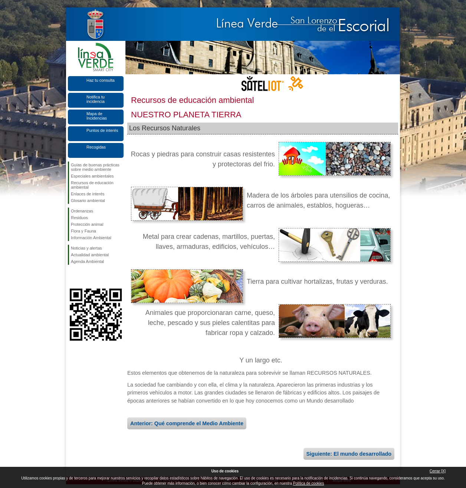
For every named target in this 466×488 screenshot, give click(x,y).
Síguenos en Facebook (72, 276)
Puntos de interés (102, 130)
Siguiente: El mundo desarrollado (348, 454)
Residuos (79, 217)
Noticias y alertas (86, 248)
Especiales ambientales (92, 176)
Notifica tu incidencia (95, 99)
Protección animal (87, 224)
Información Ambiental (91, 237)
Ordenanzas (82, 211)
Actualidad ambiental (90, 255)
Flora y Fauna (83, 231)
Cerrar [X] (438, 471)
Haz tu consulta (100, 80)
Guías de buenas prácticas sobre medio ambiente (95, 167)
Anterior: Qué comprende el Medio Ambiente (186, 423)
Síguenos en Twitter (84, 276)
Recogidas (96, 147)
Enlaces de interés (88, 194)
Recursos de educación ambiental (92, 184)
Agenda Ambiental (87, 261)
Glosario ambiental (88, 200)
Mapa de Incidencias (96, 115)
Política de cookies (308, 483)
